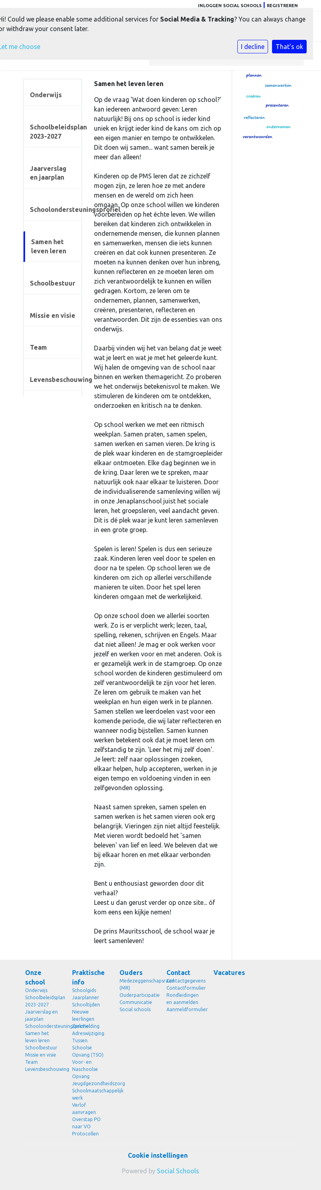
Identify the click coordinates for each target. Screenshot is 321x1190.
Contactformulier (184, 987)
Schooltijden (86, 1004)
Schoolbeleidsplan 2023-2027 (56, 131)
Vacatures (229, 972)
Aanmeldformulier (184, 1009)
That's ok (289, 46)
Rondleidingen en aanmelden (182, 998)
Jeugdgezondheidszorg (89, 1083)
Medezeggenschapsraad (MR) (137, 984)
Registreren (282, 5)
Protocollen (85, 1133)
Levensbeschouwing (56, 379)
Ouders (131, 972)
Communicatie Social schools (135, 1006)
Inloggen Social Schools (230, 5)
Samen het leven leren (48, 246)
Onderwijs (46, 94)
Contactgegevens (184, 980)
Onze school (35, 977)
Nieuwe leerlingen (83, 1015)
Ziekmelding (86, 1026)
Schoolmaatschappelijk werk (89, 1094)
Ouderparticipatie (137, 995)
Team (38, 347)
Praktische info (88, 977)
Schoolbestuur (52, 283)
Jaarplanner (85, 997)
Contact (178, 972)
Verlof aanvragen (84, 1108)
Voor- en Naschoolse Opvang (85, 1069)
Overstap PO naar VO (86, 1123)
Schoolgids (84, 990)
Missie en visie (52, 315)
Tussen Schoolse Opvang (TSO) (88, 1047)
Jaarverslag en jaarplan (48, 173)
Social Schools (178, 1170)
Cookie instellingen (158, 1155)
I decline (252, 46)
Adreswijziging (88, 1033)
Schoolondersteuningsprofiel (56, 209)
